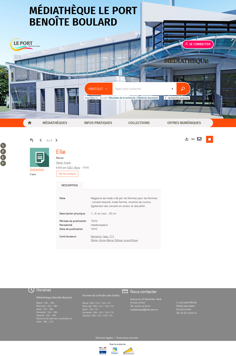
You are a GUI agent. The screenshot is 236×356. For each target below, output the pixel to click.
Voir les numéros (67, 173)
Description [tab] (69, 185)
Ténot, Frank (63, 163)
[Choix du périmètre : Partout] (99, 89)
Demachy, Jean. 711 (102, 236)
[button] (54, 123)
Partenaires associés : (128, 337)
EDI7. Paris (73, 167)
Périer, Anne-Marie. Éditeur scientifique (114, 240)
